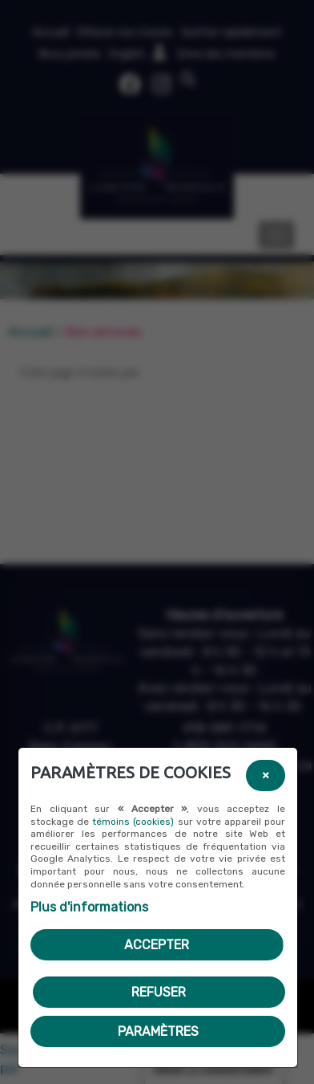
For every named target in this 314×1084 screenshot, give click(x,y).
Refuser (158, 992)
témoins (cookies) (133, 821)
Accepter (156, 944)
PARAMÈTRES (158, 1031)
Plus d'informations (89, 907)
